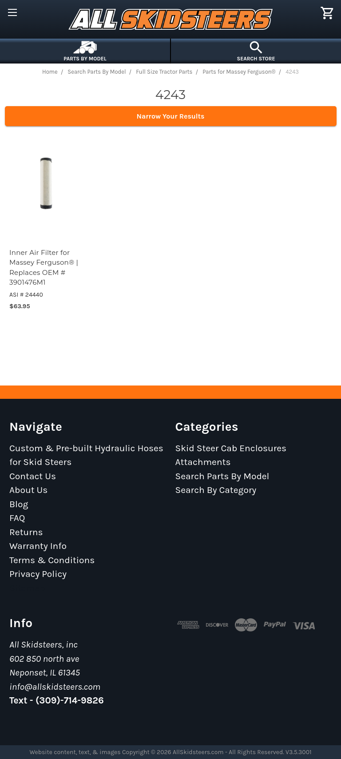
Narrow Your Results (171, 116)
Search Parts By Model (222, 476)
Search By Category (216, 490)
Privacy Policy (38, 573)
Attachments (203, 462)
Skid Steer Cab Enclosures (231, 448)
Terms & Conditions (52, 560)
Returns (26, 532)
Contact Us (32, 476)
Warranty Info (38, 545)
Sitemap (27, 588)
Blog (18, 504)
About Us (28, 490)
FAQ (17, 518)
